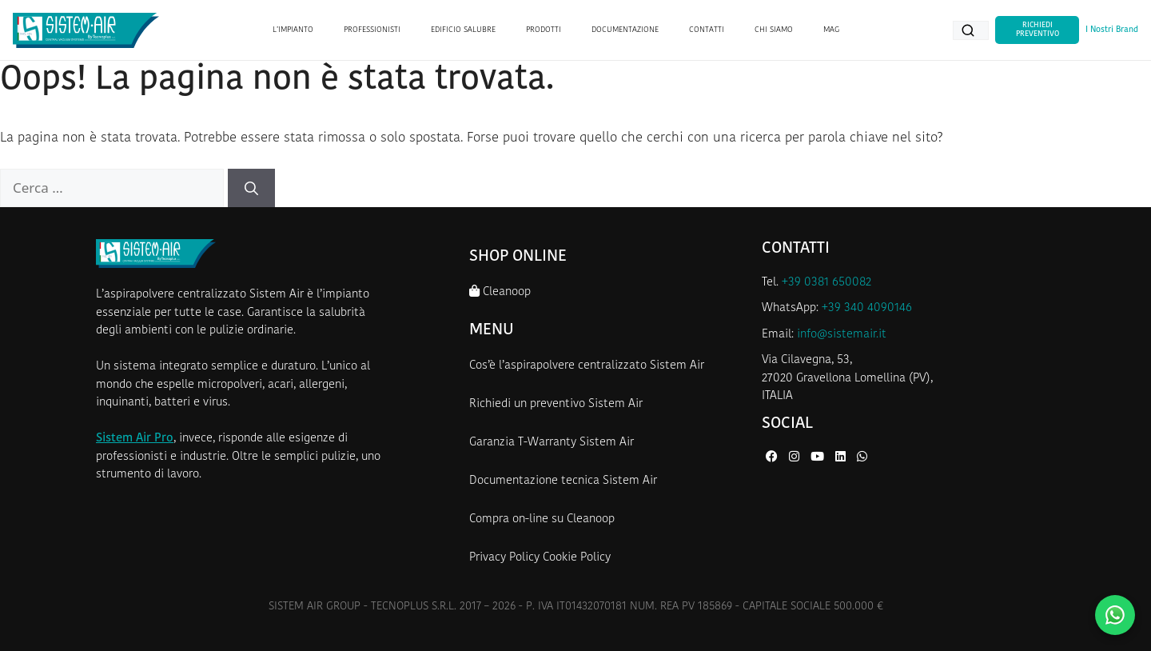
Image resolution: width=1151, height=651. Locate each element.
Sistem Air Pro (134, 439)
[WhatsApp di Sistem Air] (862, 458)
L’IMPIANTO (293, 30)
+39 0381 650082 (826, 283)
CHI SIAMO (774, 30)
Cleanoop (500, 291)
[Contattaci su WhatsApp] (1115, 615)
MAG (831, 30)
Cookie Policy (577, 558)
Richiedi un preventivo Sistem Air (556, 404)
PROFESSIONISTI (372, 30)
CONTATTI (706, 30)
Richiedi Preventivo (1037, 29)
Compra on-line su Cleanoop (542, 519)
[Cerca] (251, 188)
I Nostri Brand (1111, 30)
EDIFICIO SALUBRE (463, 30)
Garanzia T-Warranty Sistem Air (551, 443)
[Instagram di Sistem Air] (795, 458)
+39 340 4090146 (867, 308)
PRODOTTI (543, 30)
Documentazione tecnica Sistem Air (563, 481)
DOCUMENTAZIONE (625, 30)
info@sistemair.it (841, 335)
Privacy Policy (504, 558)
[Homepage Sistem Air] (86, 30)
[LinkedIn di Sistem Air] (842, 458)
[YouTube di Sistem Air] (818, 458)
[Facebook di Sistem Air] (773, 458)
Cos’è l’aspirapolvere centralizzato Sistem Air (586, 366)
